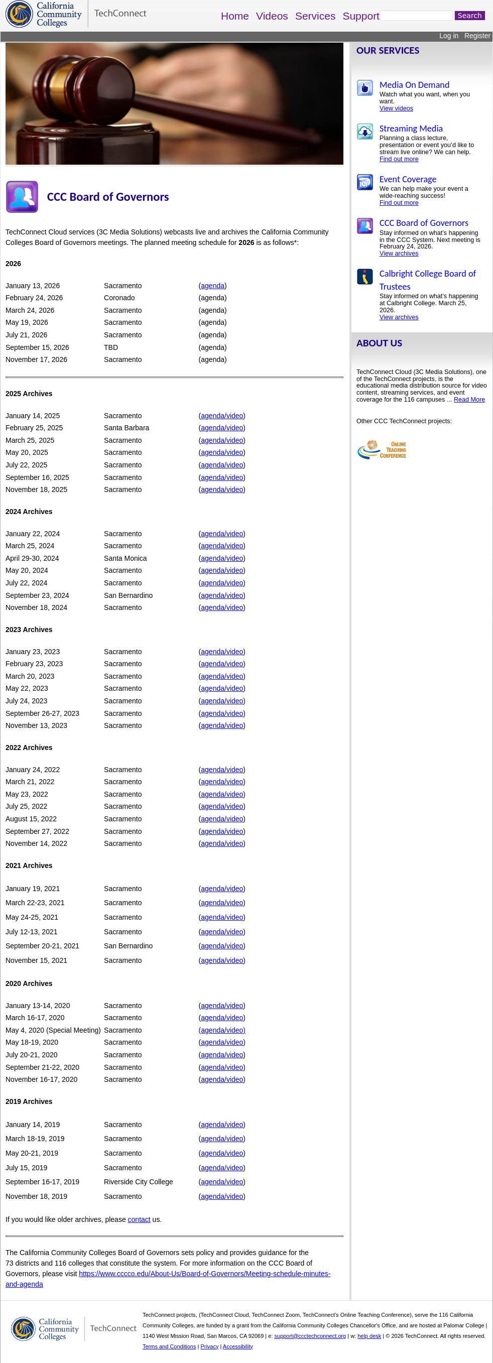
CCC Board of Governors (424, 222)
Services (315, 16)
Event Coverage (408, 179)
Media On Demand (414, 84)
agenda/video (222, 416)
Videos (272, 16)
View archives (399, 253)
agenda (212, 286)
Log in (448, 36)
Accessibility (238, 1346)
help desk (369, 1336)
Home (235, 16)
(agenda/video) (222, 1030)
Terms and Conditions (169, 1346)
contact (139, 1219)
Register (477, 36)
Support (361, 16)
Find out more (399, 159)
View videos (396, 108)
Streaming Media (411, 128)
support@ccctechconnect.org (310, 1336)
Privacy (209, 1346)
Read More (469, 399)
